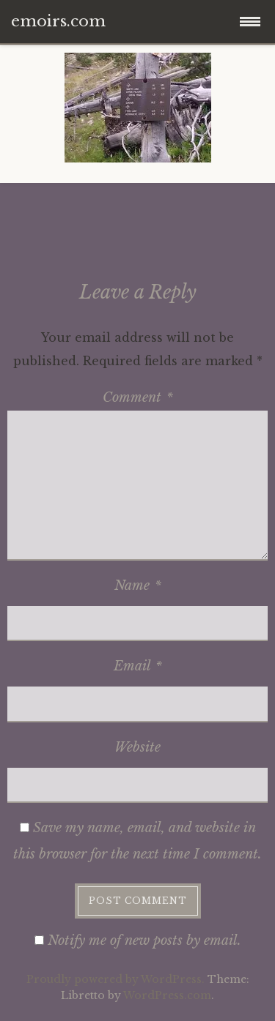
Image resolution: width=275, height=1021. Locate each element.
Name (137, 585)
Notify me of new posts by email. (144, 940)
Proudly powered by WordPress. (115, 979)
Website (137, 747)
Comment (138, 397)
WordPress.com (167, 995)
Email (138, 666)
